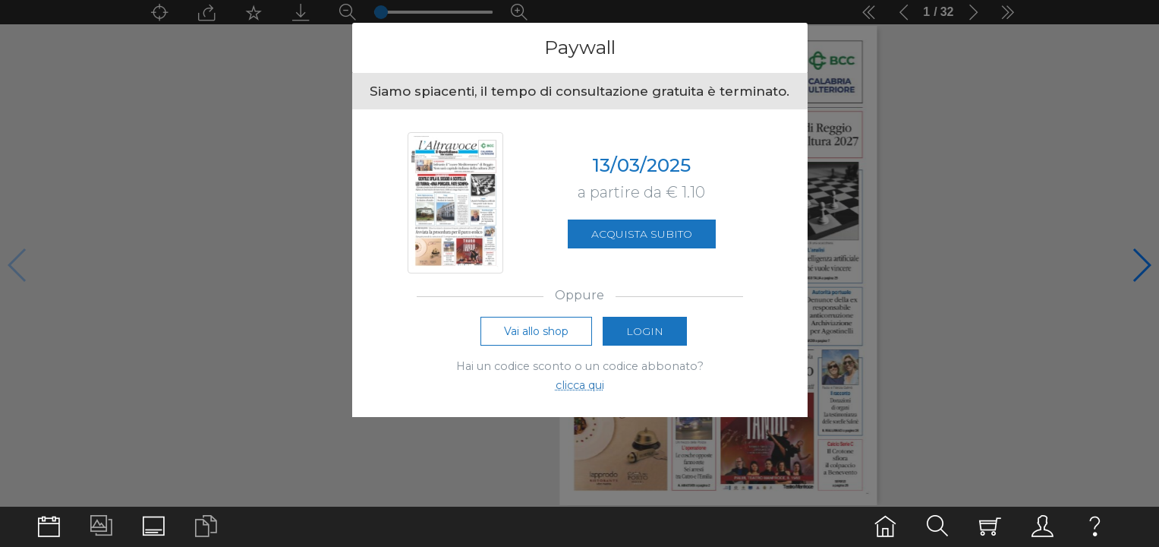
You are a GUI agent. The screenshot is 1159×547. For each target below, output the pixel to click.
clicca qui (580, 389)
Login (644, 335)
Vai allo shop (536, 335)
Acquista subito (641, 236)
